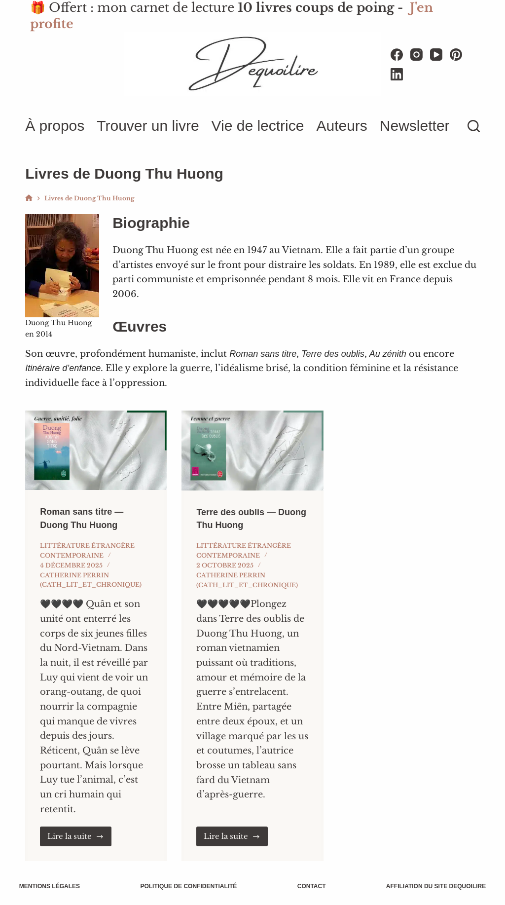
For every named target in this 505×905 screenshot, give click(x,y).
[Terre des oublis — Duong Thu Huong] (252, 450)
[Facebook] (397, 54)
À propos (54, 125)
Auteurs (341, 125)
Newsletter (415, 125)
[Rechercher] (474, 126)
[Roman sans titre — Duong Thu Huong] (96, 450)
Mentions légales (55, 886)
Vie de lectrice (258, 125)
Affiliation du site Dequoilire (429, 886)
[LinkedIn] (397, 74)
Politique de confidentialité (191, 886)
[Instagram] (416, 54)
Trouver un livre (148, 125)
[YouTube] (436, 54)
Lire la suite (75, 836)
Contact (309, 886)
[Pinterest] (456, 54)
